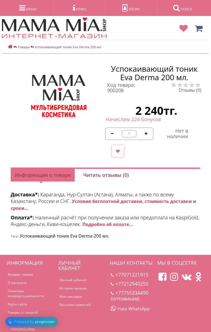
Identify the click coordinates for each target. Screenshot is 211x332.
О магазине (17, 282)
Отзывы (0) (190, 90)
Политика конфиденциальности (26, 293)
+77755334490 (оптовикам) (129, 295)
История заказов (73, 288)
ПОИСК (182, 8)
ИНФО (79, 8)
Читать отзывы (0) (106, 175)
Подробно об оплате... (107, 224)
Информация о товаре (43, 175)
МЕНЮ (28, 8)
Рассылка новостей (75, 304)
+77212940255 (129, 283)
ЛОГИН (131, 8)
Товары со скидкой (23, 312)
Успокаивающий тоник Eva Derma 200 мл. (64, 236)
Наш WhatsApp (130, 309)
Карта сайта (17, 304)
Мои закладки (70, 296)
